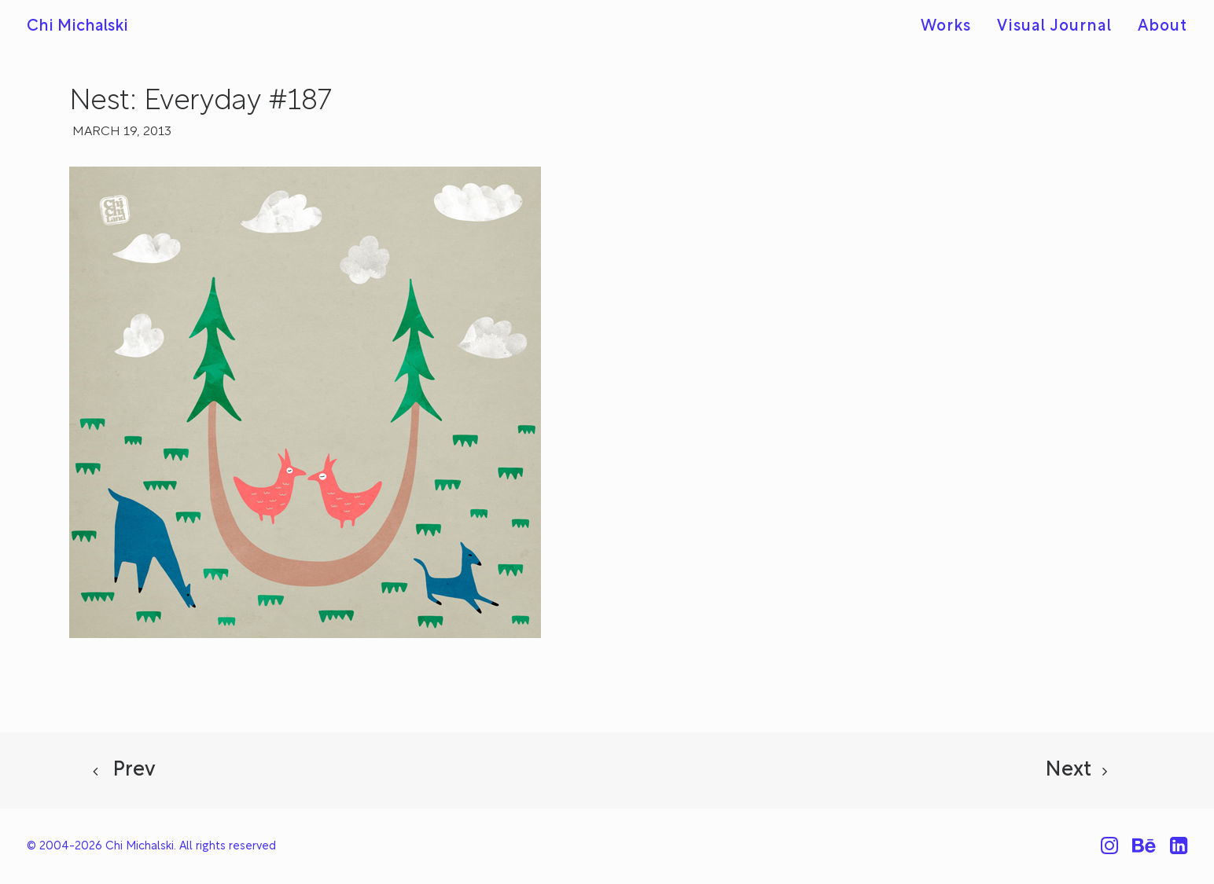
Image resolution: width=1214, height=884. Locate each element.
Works (946, 27)
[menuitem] (951, 26)
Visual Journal (1054, 27)
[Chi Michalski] (77, 27)
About (1162, 27)
